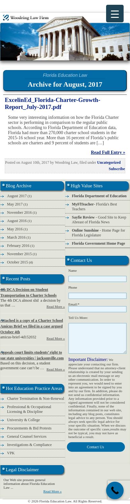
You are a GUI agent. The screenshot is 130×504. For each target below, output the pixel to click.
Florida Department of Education (99, 196)
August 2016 (17, 221)
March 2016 (16, 237)
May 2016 (15, 229)
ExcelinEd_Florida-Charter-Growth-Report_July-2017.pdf (52, 103)
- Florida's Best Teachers (94, 206)
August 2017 (17, 196)
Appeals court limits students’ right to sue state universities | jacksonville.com (32, 355)
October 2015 (17, 262)
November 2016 (19, 212)
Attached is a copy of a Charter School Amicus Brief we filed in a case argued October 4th (31, 326)
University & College (23, 420)
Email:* (74, 304)
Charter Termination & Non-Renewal (35, 398)
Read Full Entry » (108, 152)
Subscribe (117, 169)
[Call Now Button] (115, 490)
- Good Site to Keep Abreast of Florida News (99, 219)
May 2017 (15, 204)
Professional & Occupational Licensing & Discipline (29, 409)
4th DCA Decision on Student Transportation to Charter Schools (28, 292)
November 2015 (19, 254)
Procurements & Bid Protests (29, 428)
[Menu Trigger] (115, 13)
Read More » (56, 306)
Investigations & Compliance (29, 445)
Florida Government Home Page (98, 243)
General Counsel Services (27, 436)
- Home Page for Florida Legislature (98, 232)
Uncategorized (109, 162)
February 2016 (18, 245)
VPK (11, 453)
